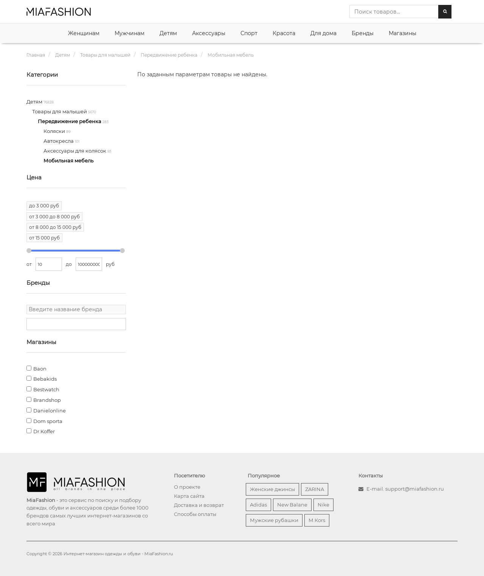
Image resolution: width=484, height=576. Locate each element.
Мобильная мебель (68, 161)
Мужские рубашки (274, 520)
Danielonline (49, 411)
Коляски (54, 131)
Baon (40, 369)
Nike (323, 505)
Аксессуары (208, 33)
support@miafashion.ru (414, 489)
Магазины (402, 33)
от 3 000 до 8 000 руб (54, 216)
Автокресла (59, 141)
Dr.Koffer (44, 431)
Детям (168, 33)
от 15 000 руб (44, 238)
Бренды (363, 33)
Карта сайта (189, 496)
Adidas (258, 505)
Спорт (249, 33)
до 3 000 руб (44, 205)
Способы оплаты (195, 514)
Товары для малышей (60, 111)
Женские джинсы (272, 489)
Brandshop (47, 400)
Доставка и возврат (199, 505)
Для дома (323, 33)
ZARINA (314, 489)
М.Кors (317, 520)
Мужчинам (129, 33)
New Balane (292, 505)
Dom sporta (47, 421)
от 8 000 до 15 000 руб (55, 227)
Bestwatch (46, 389)
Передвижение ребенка (70, 121)
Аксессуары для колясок (75, 151)
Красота (284, 33)
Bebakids (45, 379)
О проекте (187, 487)
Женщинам (83, 33)
